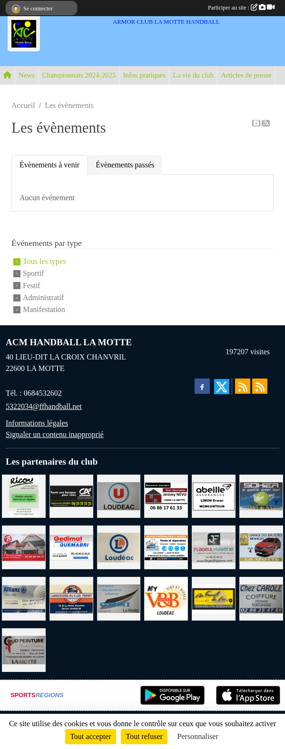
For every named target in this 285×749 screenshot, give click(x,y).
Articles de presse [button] (246, 75)
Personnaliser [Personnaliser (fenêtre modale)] (197, 736)
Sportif (33, 274)
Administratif (43, 297)
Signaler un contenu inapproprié (55, 434)
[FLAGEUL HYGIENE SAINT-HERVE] (214, 547)
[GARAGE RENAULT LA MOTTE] (261, 547)
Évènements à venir (49, 165)
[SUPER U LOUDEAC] (119, 495)
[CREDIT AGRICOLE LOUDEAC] (71, 495)
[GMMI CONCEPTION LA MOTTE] (119, 598)
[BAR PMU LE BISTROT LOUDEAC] (24, 547)
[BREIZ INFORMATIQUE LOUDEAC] (166, 547)
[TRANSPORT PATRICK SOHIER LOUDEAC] (261, 495)
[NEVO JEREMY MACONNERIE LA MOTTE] (166, 495)
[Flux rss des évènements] (259, 386)
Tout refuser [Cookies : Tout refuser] (144, 736)
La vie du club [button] (193, 75)
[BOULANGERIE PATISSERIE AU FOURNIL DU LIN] (214, 598)
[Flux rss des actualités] (242, 386)
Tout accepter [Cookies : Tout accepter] (90, 736)
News (27, 75)
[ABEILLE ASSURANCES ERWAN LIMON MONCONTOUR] (214, 495)
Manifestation (44, 310)
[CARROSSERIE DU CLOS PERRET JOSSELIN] (71, 598)
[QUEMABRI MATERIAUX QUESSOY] (71, 547)
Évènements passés (125, 165)
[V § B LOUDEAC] (166, 598)
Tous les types (44, 261)
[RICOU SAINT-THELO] (24, 495)
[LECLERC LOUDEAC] (119, 547)
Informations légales (37, 423)
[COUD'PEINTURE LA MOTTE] (24, 649)
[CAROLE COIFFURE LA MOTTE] (261, 598)
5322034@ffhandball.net (44, 406)
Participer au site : (241, 7)
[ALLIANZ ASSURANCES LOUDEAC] (24, 598)
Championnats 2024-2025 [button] (79, 75)
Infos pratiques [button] (144, 75)
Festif (31, 286)
